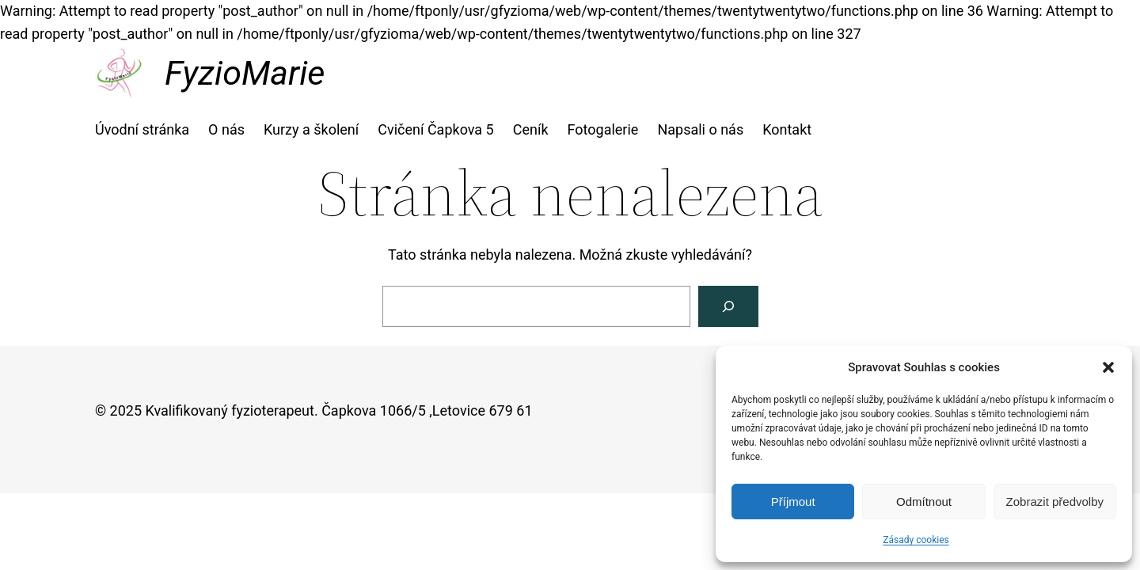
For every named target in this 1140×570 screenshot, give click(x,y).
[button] (1108, 367)
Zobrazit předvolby (1055, 501)
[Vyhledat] (728, 306)
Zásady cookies (915, 539)
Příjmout (793, 501)
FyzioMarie (245, 73)
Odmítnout (924, 501)
